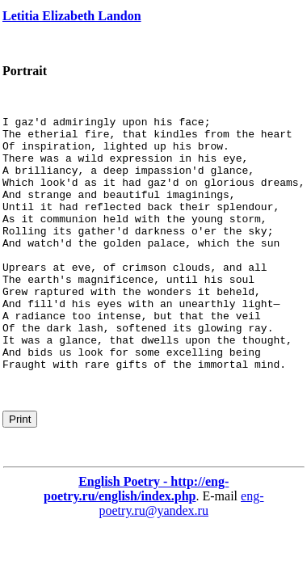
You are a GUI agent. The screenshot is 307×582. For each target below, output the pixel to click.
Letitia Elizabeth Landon (71, 16)
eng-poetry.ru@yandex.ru (181, 554)
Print (20, 470)
